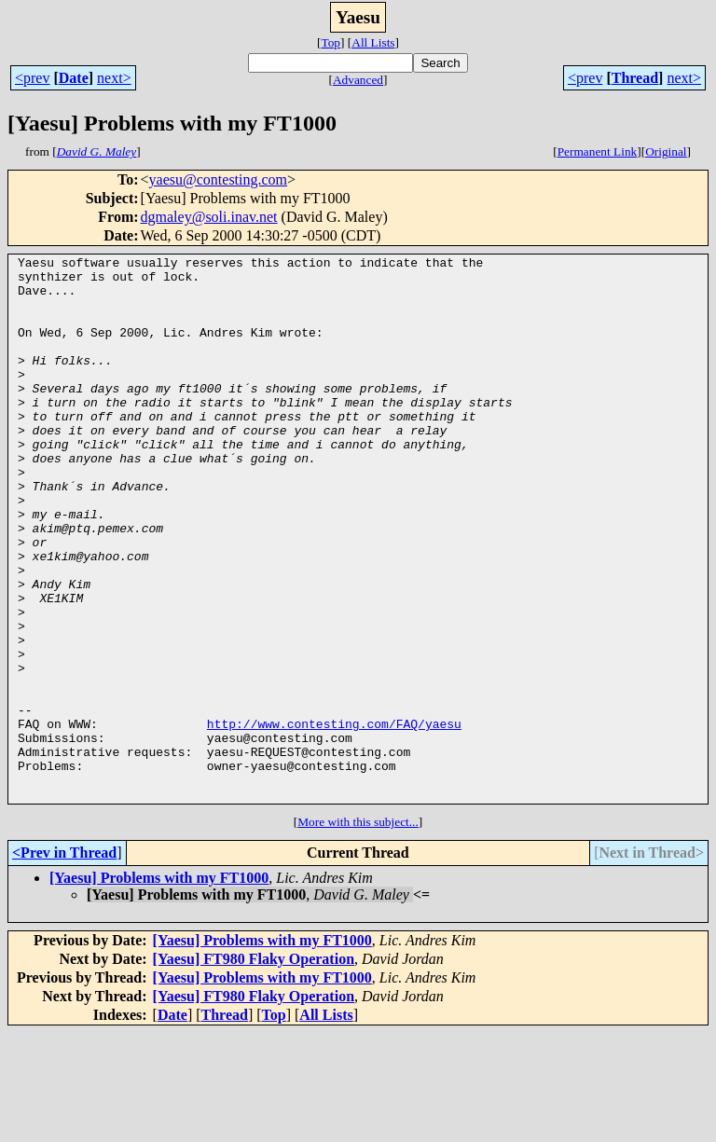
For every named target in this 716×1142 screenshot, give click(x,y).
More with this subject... (358, 931)
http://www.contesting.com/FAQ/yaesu (334, 818)
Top (330, 42)
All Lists (372, 42)
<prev (32, 78)
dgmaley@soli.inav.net (209, 217)
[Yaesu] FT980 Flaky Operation (253, 1068)
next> (114, 78)
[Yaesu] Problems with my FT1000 (158, 987)
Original (665, 151)
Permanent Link (598, 151)
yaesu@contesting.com (218, 179)
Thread (635, 78)
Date (74, 78)
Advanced (358, 80)
